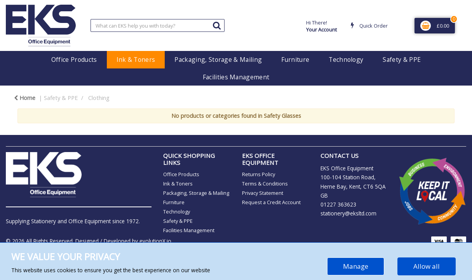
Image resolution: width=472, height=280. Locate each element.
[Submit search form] (217, 25)
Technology (346, 59)
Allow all (426, 266)
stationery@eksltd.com (348, 213)
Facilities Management (236, 77)
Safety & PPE (402, 59)
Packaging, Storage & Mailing (218, 59)
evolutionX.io (155, 241)
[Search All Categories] (158, 25)
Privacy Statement (262, 192)
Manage (355, 266)
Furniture (295, 59)
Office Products (74, 59)
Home (24, 98)
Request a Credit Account (271, 202)
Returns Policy (258, 174)
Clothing (99, 98)
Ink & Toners (136, 59)
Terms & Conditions (265, 183)
